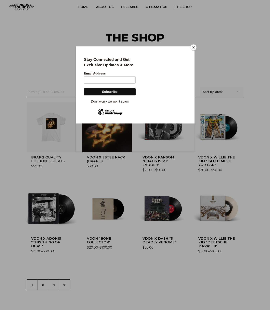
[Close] (193, 47)
